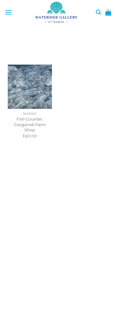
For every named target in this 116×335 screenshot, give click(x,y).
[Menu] (8, 12)
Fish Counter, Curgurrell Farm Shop (30, 124)
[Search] (98, 12)
